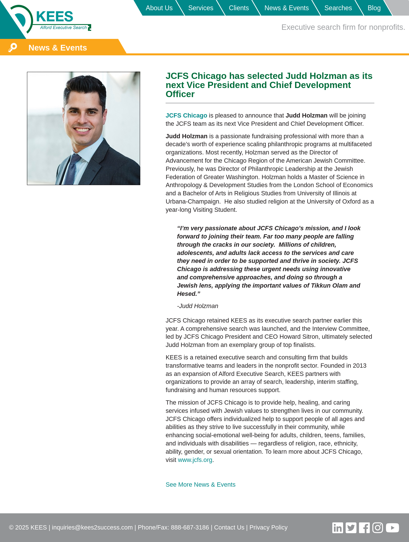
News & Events (286, 8)
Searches (338, 8)
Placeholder (396, 8)
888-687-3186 (190, 527)
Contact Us (229, 527)
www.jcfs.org (195, 459)
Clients (239, 8)
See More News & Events (200, 484)
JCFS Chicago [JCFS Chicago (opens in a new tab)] (186, 115)
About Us (159, 8)
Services (200, 8)
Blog (374, 8)
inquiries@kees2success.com (92, 527)
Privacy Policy (268, 527)
